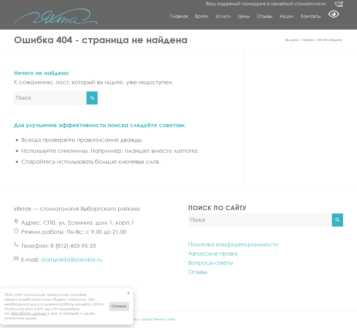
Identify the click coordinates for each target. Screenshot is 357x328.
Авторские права (212, 253)
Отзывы (197, 271)
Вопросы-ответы (210, 262)
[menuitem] (179, 16)
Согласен (119, 306)
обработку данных (29, 313)
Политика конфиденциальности (233, 244)
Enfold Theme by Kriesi (159, 319)
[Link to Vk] (339, 4)
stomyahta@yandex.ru (71, 259)
